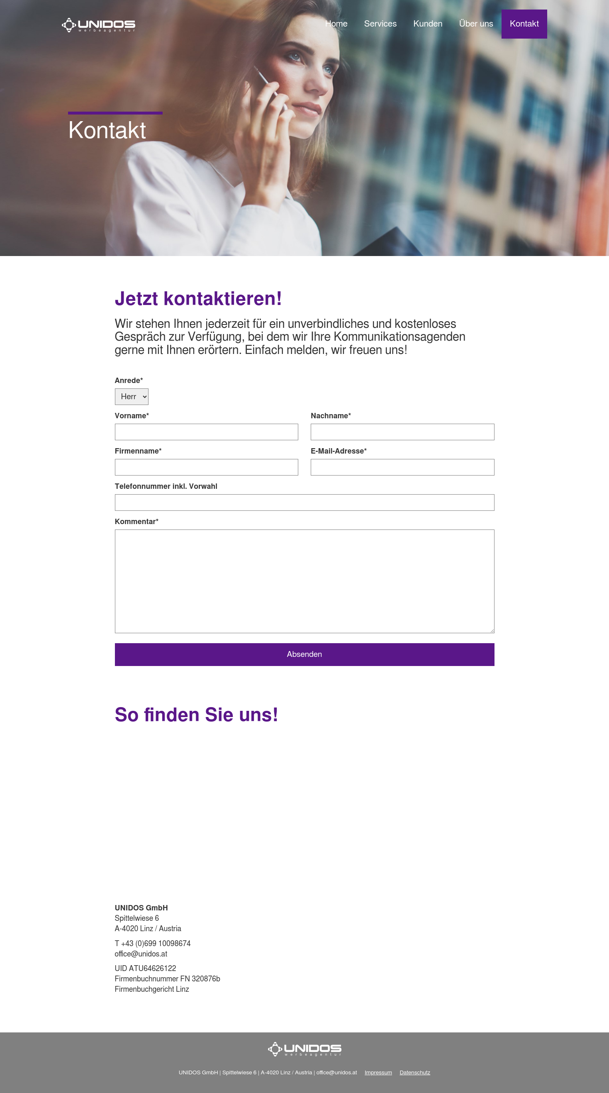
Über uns (476, 24)
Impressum (378, 1073)
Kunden (427, 24)
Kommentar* (137, 522)
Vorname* (132, 416)
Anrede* (129, 381)
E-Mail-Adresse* (339, 451)
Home (336, 24)
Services (380, 24)
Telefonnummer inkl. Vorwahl (166, 486)
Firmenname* (138, 451)
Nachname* (331, 416)
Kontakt (524, 24)
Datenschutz (415, 1073)
